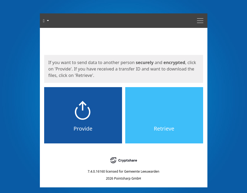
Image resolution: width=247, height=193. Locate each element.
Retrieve (164, 128)
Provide (83, 128)
